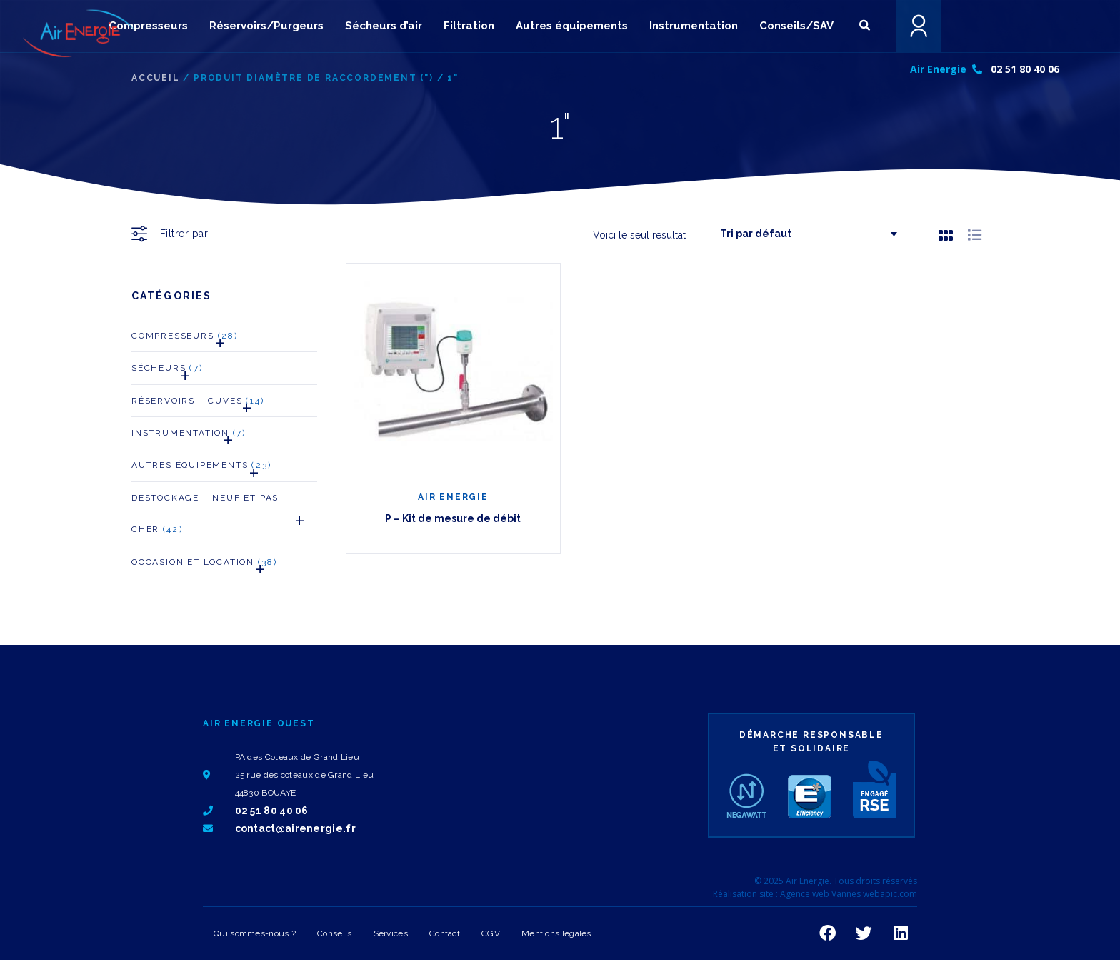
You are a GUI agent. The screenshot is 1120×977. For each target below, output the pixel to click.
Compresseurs (184, 339)
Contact (444, 933)
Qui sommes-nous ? (255, 933)
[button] (864, 25)
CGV (490, 933)
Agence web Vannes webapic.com (848, 894)
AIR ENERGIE (453, 497)
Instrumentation (188, 437)
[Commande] (803, 234)
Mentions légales (556, 933)
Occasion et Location (204, 566)
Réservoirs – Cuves (197, 404)
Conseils (334, 933)
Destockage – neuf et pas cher (224, 518)
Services (391, 933)
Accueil (155, 78)
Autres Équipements (201, 469)
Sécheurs (167, 372)
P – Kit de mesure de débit (453, 518)
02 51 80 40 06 (1025, 69)
